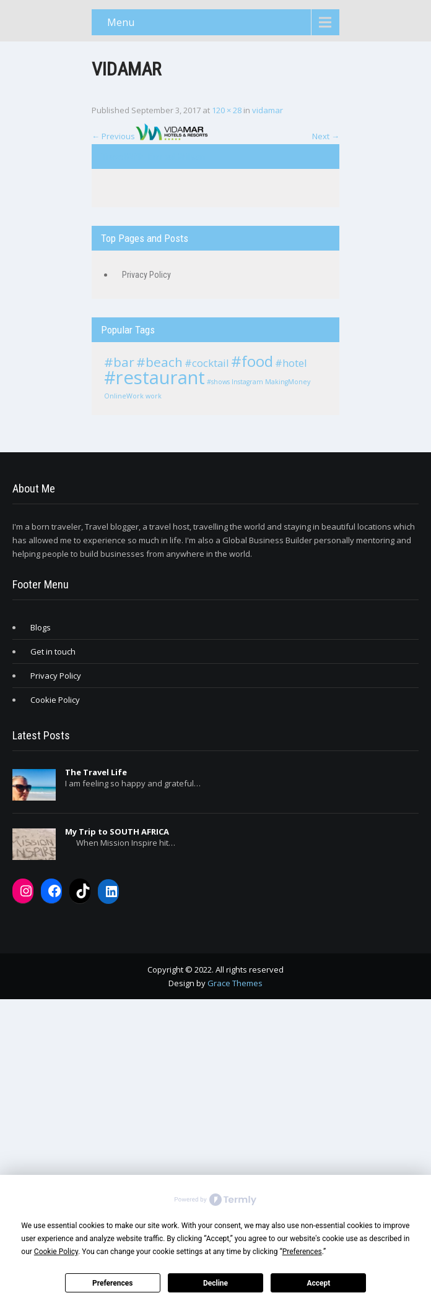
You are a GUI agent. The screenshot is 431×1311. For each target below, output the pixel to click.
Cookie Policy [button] (56, 1251)
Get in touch (53, 651)
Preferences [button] (302, 1251)
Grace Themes (235, 983)
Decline (215, 1283)
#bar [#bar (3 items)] (119, 362)
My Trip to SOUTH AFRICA (117, 831)
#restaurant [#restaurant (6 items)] (154, 377)
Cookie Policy (55, 699)
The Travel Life (96, 772)
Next (325, 136)
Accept (318, 1283)
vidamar (267, 110)
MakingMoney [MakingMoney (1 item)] (287, 381)
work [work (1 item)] (154, 396)
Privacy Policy (146, 275)
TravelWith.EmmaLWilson (153, 156)
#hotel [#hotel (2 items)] (291, 363)
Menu (120, 22)
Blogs (40, 627)
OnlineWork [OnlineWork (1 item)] (124, 396)
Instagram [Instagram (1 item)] (247, 381)
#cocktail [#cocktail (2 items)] (207, 363)
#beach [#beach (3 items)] (159, 362)
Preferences (112, 1283)
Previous (113, 136)
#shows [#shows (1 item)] (218, 381)
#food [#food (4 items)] (252, 361)
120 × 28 (227, 110)
